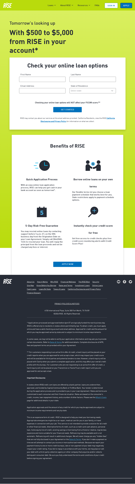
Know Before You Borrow (46, 286)
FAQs (97, 5)
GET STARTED (67, 110)
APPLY (126, 6)
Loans (50, 5)
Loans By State (45, 289)
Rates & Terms (56, 343)
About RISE (65, 5)
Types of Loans (59, 289)
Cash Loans (31, 289)
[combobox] (92, 91)
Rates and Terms (65, 286)
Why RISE (54, 282)
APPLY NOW (67, 265)
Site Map (30, 286)
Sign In (111, 6)
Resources (83, 5)
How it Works (42, 282)
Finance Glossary (34, 293)
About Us (30, 282)
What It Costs (101, 398)
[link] (118, 282)
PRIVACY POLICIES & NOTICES (67, 304)
